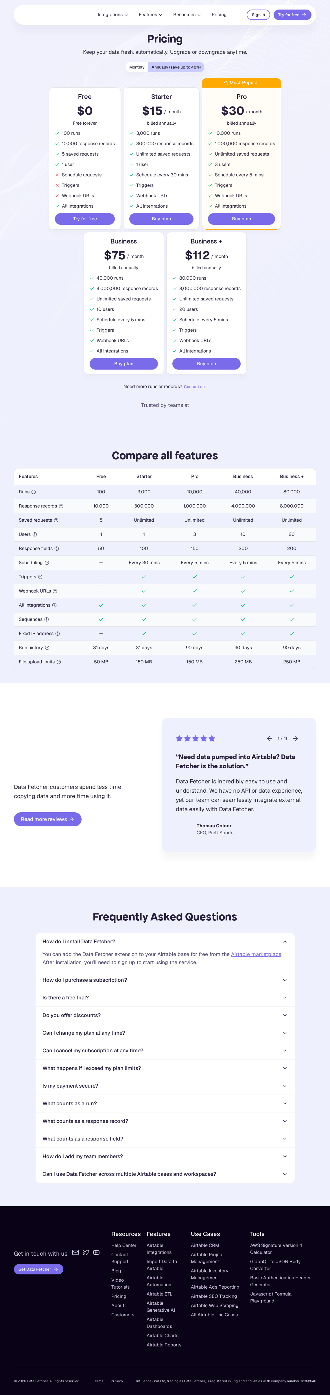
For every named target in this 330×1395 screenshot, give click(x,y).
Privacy (117, 1381)
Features (151, 15)
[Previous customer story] (269, 739)
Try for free (292, 15)
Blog (116, 1271)
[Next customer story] (295, 739)
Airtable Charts (162, 1336)
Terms (98, 1381)
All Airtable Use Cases (214, 1315)
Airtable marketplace (256, 954)
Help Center (124, 1245)
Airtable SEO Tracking (214, 1296)
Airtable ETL (159, 1294)
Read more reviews (48, 819)
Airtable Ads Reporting (215, 1287)
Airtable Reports (164, 1345)
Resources (187, 15)
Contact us (194, 386)
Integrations (113, 15)
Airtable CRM (205, 1245)
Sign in (258, 14)
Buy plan (161, 219)
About (117, 1305)
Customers (122, 1315)
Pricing (219, 15)
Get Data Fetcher (39, 1269)
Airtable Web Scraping (215, 1305)
